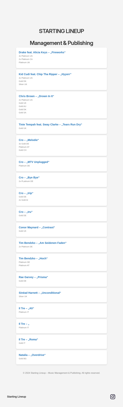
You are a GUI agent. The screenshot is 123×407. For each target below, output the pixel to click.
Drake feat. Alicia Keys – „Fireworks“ (42, 52)
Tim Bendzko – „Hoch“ (33, 258)
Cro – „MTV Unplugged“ (34, 161)
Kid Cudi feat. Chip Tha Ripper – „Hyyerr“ (45, 74)
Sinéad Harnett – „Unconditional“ (40, 292)
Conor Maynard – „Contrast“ (37, 227)
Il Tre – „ (24, 323)
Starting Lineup (16, 396)
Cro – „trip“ (26, 193)
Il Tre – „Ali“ (26, 308)
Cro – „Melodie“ (29, 139)
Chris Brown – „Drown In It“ (36, 96)
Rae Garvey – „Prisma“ (33, 277)
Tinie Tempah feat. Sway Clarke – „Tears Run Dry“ (50, 124)
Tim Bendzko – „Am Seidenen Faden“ (43, 242)
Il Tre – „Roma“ (28, 339)
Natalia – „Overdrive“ (32, 354)
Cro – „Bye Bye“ (29, 177)
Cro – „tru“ (26, 211)
